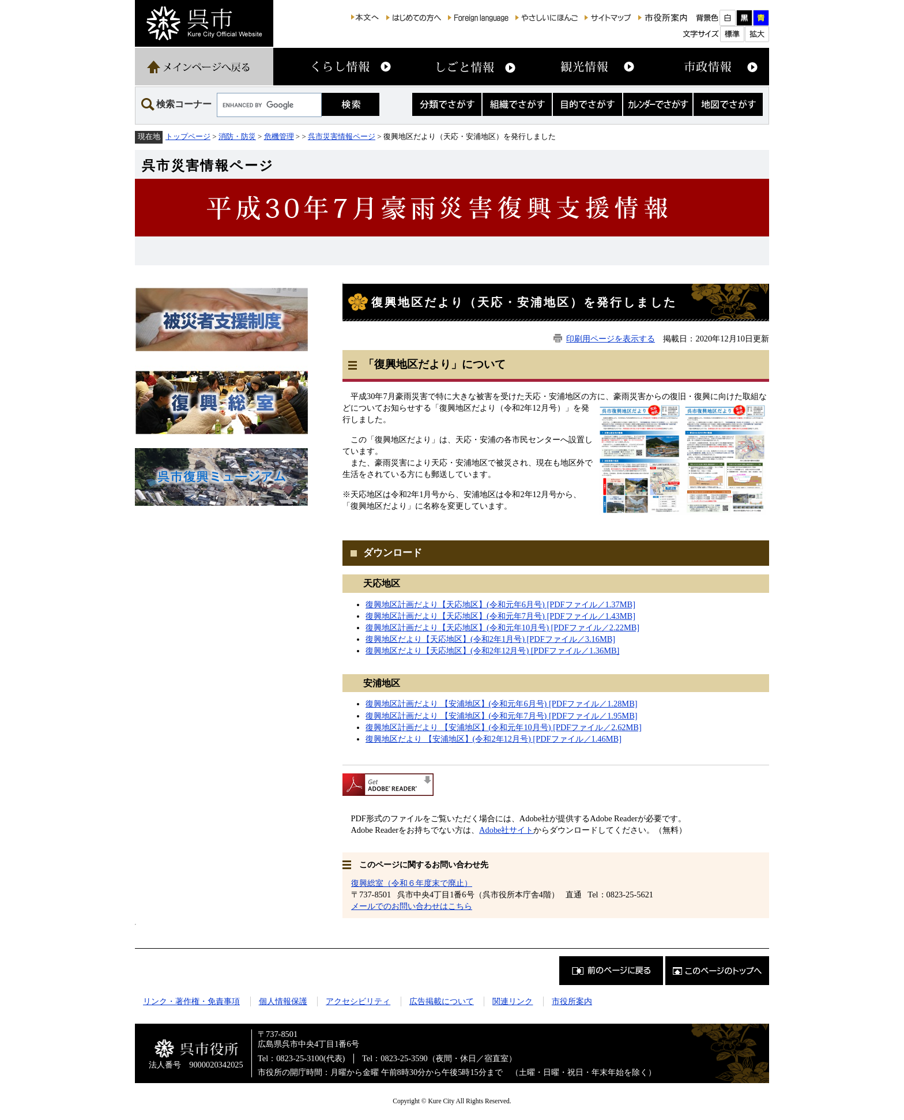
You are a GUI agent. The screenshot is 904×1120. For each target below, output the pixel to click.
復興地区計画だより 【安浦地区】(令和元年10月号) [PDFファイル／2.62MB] (504, 727)
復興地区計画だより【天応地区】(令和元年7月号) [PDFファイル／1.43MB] (500, 616)
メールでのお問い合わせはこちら (411, 906)
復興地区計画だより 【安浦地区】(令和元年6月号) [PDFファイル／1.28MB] (502, 703)
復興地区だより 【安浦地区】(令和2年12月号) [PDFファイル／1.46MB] (494, 738)
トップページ (187, 136)
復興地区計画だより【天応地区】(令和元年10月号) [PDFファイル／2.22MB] (502, 627)
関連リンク (512, 1001)
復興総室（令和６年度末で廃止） (411, 883)
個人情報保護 (283, 1001)
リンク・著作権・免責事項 (191, 1001)
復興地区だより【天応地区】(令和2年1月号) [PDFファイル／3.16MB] (490, 639)
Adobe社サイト (506, 830)
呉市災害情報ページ (341, 136)
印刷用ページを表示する (610, 338)
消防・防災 (237, 136)
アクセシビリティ (358, 1001)
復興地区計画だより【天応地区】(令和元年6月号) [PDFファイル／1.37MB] (500, 604)
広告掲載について (441, 1001)
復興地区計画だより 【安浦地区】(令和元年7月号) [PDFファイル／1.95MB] (502, 715)
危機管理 (279, 136)
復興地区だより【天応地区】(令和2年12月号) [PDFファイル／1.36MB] (492, 650)
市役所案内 (572, 1001)
